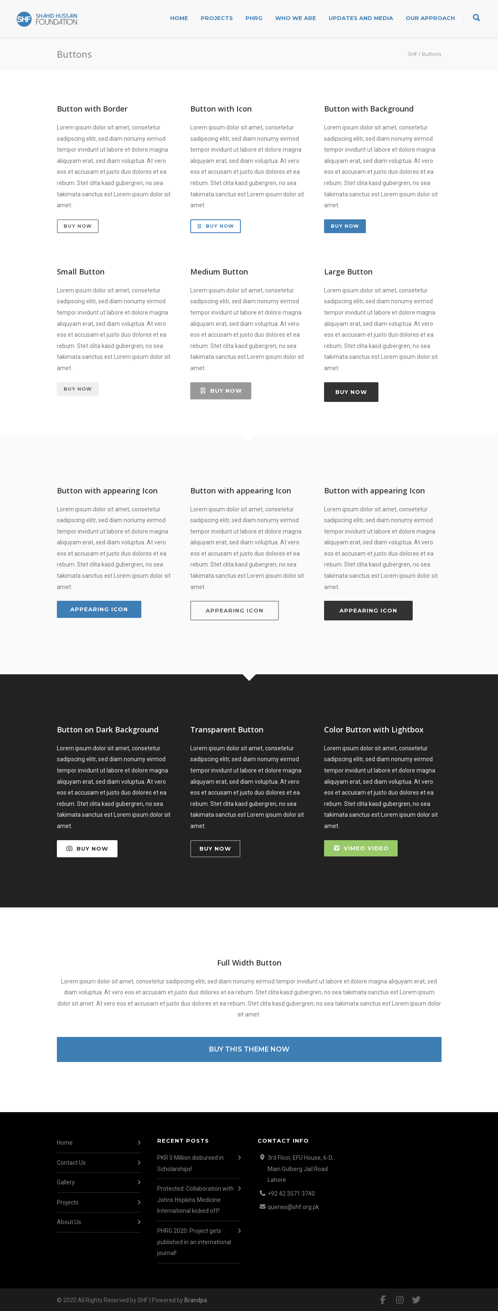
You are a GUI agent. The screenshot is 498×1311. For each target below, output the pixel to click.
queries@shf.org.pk (293, 1207)
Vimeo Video (361, 848)
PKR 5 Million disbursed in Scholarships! (190, 1163)
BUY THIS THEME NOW (249, 1049)
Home (179, 18)
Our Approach (430, 18)
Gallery (66, 1182)
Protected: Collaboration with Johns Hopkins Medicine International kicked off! (195, 1199)
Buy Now (78, 226)
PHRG (254, 18)
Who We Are (295, 18)
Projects (217, 18)
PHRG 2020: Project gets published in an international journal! (194, 1241)
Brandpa (195, 1300)
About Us (69, 1222)
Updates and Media (361, 18)
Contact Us (71, 1162)
